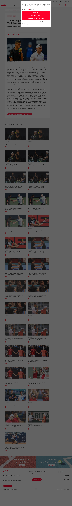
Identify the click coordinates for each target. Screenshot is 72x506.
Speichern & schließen (36, 15)
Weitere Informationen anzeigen (36, 21)
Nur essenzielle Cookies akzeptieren (36, 18)
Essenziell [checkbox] (25, 9)
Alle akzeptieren (36, 12)
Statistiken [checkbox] (32, 9)
